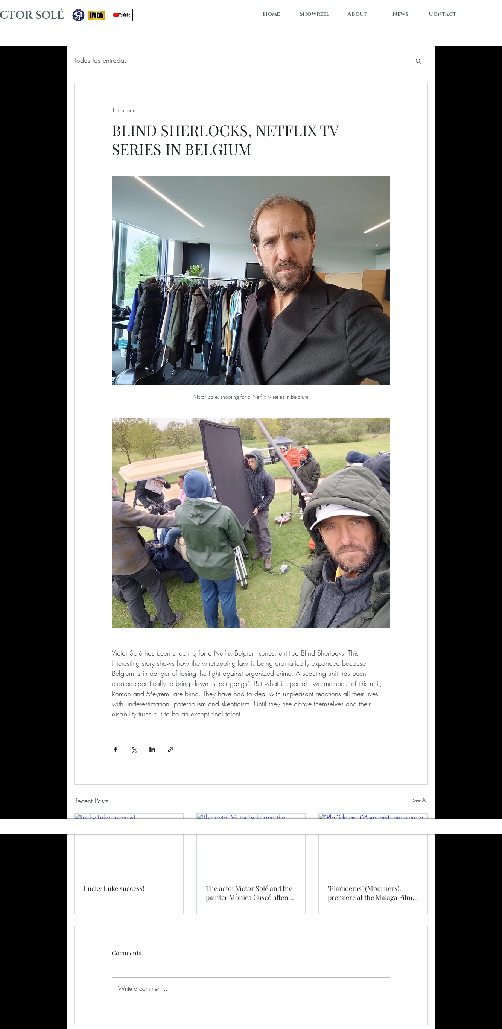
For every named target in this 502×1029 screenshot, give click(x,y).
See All (420, 799)
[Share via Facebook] (115, 749)
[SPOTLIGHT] (78, 15)
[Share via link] (170, 749)
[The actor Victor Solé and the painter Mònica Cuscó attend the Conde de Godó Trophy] (251, 844)
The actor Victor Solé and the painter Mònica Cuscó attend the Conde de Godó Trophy (249, 893)
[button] (418, 61)
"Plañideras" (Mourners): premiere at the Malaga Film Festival (370, 893)
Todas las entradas (100, 60)
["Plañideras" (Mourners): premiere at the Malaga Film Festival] (373, 844)
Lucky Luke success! (114, 888)
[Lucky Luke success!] (129, 844)
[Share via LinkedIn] (152, 749)
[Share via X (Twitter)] (133, 749)
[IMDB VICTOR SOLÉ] (96, 15)
